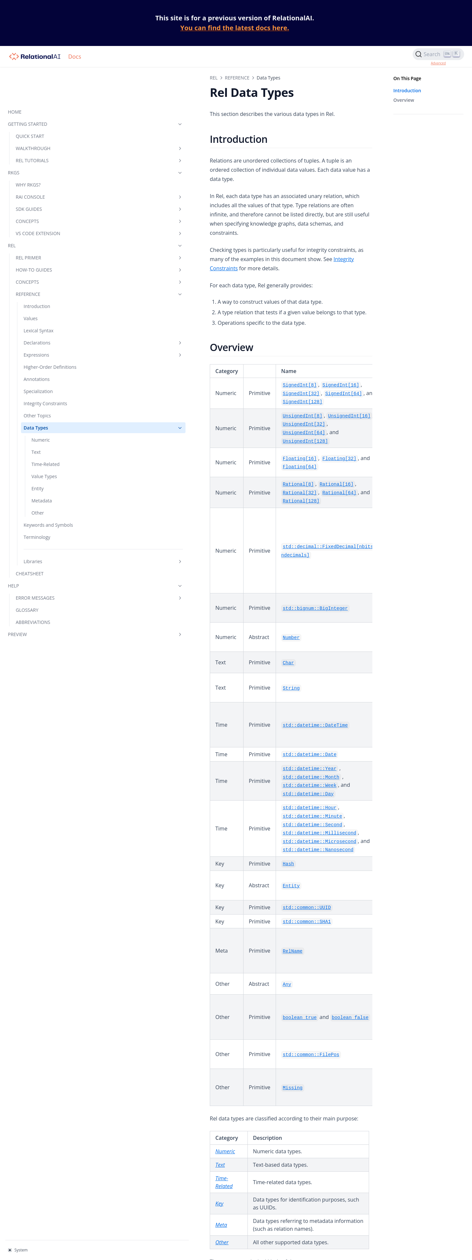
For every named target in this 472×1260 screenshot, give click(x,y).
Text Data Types (127, 1103)
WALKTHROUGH (44, 114)
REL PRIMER (44, 223)
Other (37, 485)
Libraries (48, 541)
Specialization (38, 364)
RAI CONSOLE (44, 163)
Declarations (48, 308)
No (170, 1184)
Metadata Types (127, 1145)
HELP (40, 565)
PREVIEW (40, 614)
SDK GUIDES (44, 175)
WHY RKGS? (28, 150)
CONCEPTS (44, 187)
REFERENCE (44, 260)
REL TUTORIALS (44, 126)
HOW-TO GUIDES (44, 235)
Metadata (41, 473)
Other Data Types (129, 1156)
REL (40, 211)
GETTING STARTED (40, 90)
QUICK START (30, 102)
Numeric (40, 412)
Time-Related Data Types (138, 1113)
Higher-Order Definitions (38, 336)
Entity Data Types (129, 1134)
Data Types (48, 400)
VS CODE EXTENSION (44, 199)
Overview (403, 100)
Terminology (37, 517)
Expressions (48, 321)
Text (36, 425)
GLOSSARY (27, 589)
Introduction (37, 272)
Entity (37, 461)
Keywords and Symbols (39, 501)
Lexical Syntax (38, 296)
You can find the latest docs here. (234, 27)
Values (31, 284)
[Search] (438, 54)
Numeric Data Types (132, 1092)
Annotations (36, 352)
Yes (158, 1184)
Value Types (44, 449)
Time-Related (45, 437)
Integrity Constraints (45, 376)
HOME (15, 78)
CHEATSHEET (30, 553)
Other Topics (37, 388)
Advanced (438, 63)
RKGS (40, 138)
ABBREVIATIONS (33, 602)
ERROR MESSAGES (44, 577)
